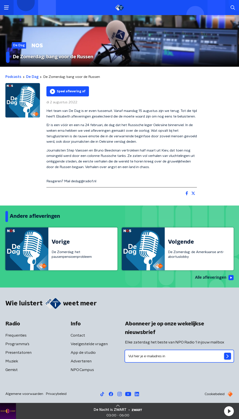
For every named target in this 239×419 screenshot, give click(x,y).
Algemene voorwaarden (24, 394)
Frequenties (16, 335)
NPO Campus (82, 370)
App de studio (83, 353)
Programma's (17, 344)
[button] (229, 411)
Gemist (11, 370)
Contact (78, 335)
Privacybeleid (56, 394)
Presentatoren (18, 353)
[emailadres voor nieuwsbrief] (179, 356)
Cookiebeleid (215, 394)
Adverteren (81, 361)
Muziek (11, 361)
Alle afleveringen (214, 277)
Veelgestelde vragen (89, 344)
